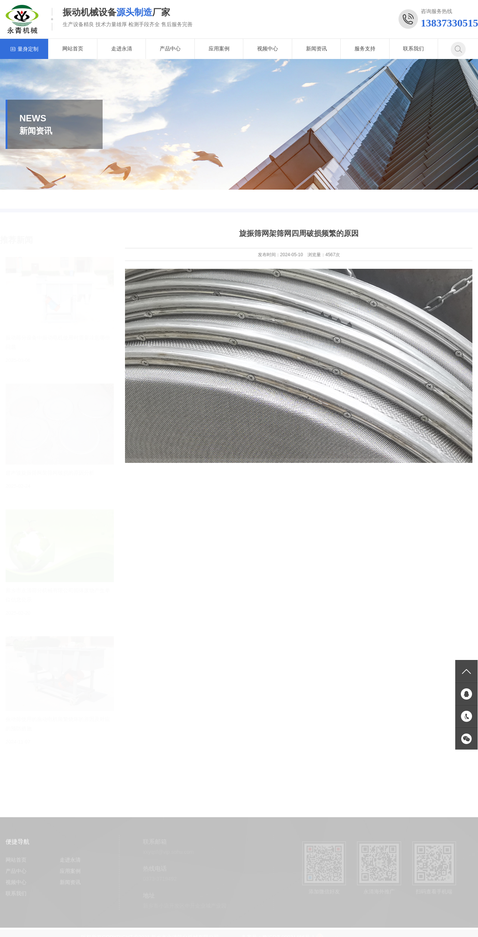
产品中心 (170, 49)
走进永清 (121, 49)
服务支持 (364, 49)
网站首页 (72, 49)
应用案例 (219, 49)
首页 (440, 199)
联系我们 (413, 49)
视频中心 (267, 49)
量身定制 (24, 49)
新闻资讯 (316, 49)
